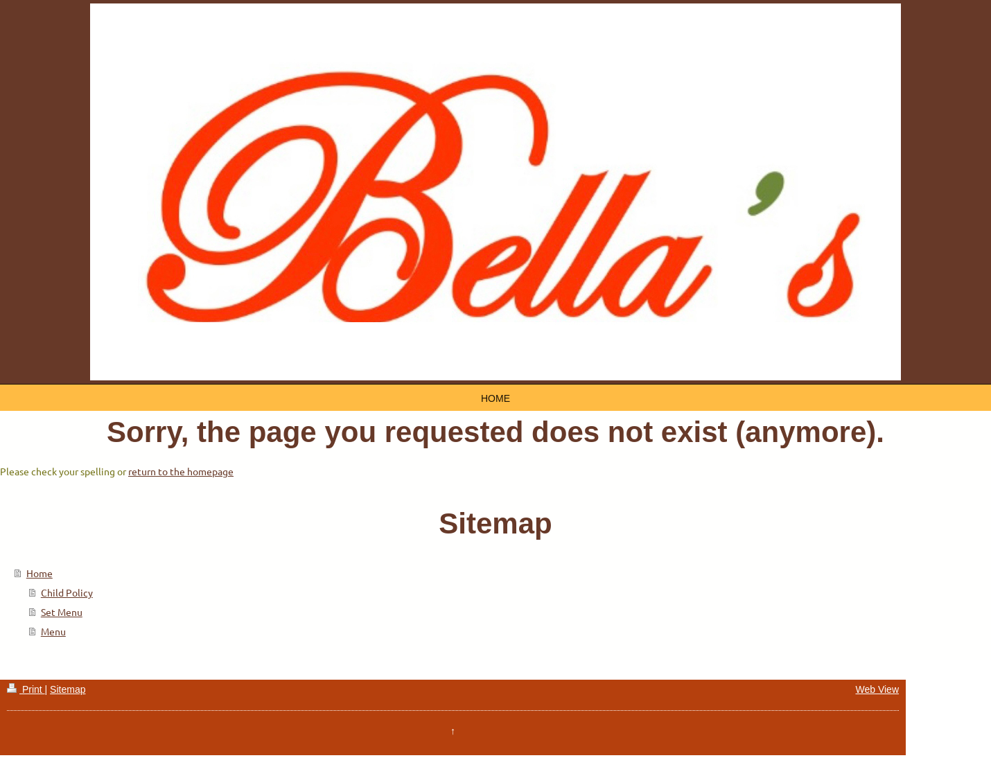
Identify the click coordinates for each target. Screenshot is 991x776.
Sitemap (67, 689)
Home (39, 573)
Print (26, 689)
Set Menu (61, 612)
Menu (53, 631)
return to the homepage (181, 471)
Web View (877, 689)
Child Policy (67, 592)
